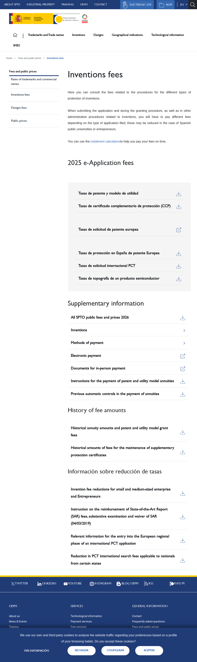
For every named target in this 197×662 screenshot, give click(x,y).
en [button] (183, 4)
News (84, 4)
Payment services (81, 621)
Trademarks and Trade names (46, 35)
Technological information (167, 35)
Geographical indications (127, 35)
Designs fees (19, 107)
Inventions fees (55, 58)
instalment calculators (105, 141)
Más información (36, 650)
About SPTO (12, 4)
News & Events (18, 621)
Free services (78, 626)
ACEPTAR (149, 650)
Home (9, 58)
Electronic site (136, 5)
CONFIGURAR (115, 650)
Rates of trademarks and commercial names (34, 81)
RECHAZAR (81, 650)
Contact (100, 4)
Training (67, 4)
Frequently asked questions (148, 621)
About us (14, 616)
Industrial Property (41, 4)
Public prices (19, 121)
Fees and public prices (29, 58)
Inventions (78, 35)
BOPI (164, 5)
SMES (16, 45)
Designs (98, 35)
